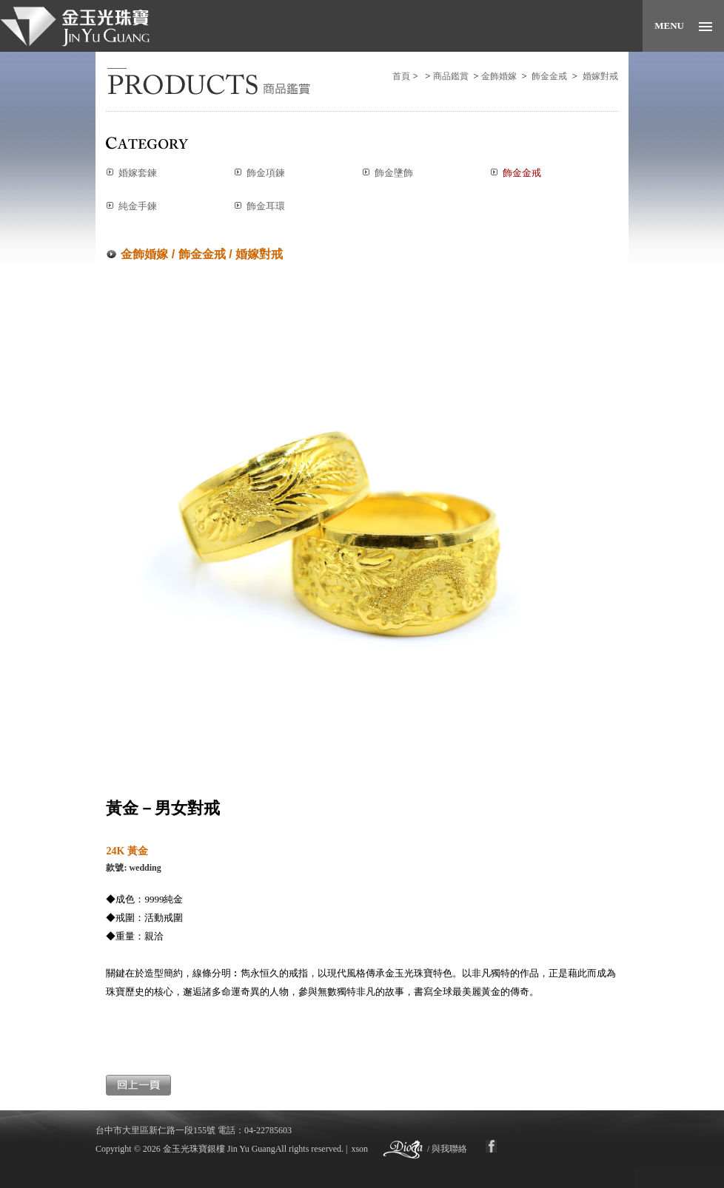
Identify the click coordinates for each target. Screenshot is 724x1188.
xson (359, 1149)
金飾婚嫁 (499, 76)
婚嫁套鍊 (137, 172)
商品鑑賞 (451, 76)
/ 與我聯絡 (447, 1149)
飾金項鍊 (266, 172)
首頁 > (406, 76)
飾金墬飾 (394, 172)
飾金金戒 (549, 76)
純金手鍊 (137, 206)
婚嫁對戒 (600, 76)
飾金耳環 (266, 206)
